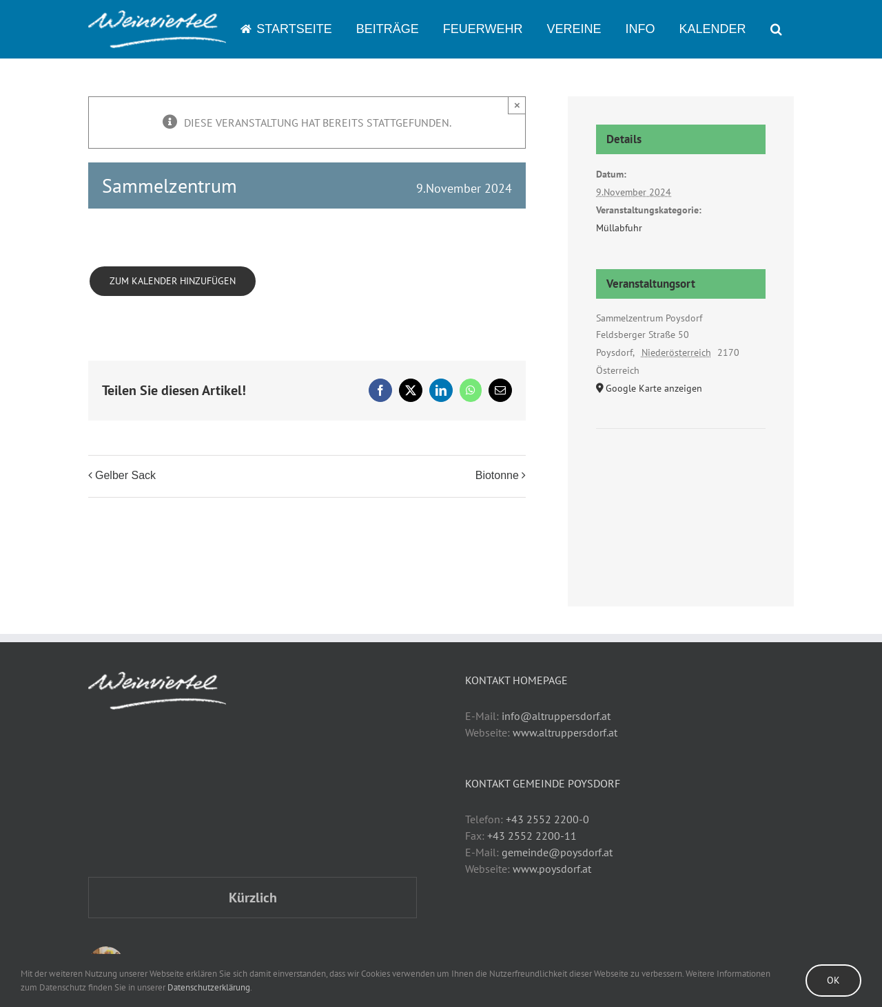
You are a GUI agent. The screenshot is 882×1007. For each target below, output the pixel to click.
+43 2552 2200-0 (547, 819)
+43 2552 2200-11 (532, 835)
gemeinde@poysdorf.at (557, 852)
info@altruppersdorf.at (556, 716)
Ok (833, 980)
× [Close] (517, 105)
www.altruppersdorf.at (565, 732)
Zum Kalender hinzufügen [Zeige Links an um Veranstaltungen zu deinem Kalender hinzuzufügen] (173, 281)
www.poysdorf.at (552, 869)
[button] (776, 29)
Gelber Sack (125, 475)
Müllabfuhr (619, 228)
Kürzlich (253, 898)
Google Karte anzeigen (654, 388)
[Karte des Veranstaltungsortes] (681, 470)
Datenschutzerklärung (208, 987)
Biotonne (497, 475)
